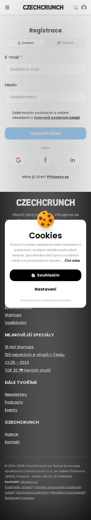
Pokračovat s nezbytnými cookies (45, 300)
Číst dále (72, 260)
